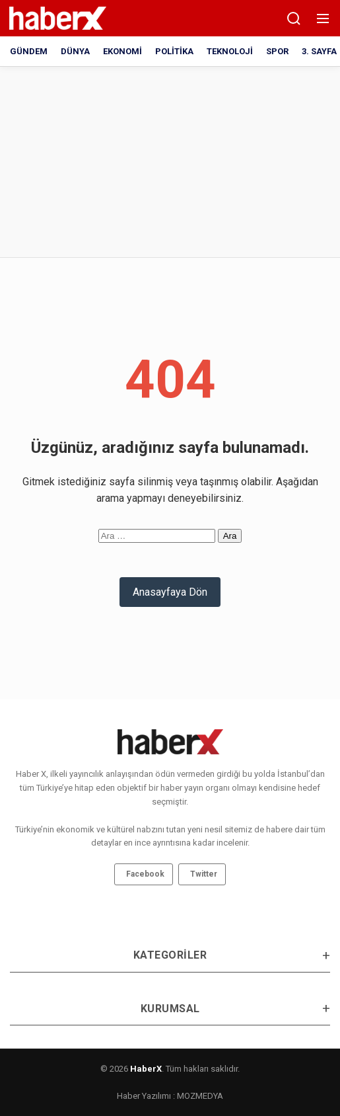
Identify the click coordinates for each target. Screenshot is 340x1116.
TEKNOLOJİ (230, 51)
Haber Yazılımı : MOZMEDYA (170, 1096)
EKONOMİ (122, 51)
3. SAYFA (319, 51)
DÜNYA (75, 51)
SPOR (277, 51)
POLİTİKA (174, 51)
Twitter (203, 874)
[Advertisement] (115, 159)
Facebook (145, 874)
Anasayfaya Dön (170, 592)
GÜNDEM (29, 51)
